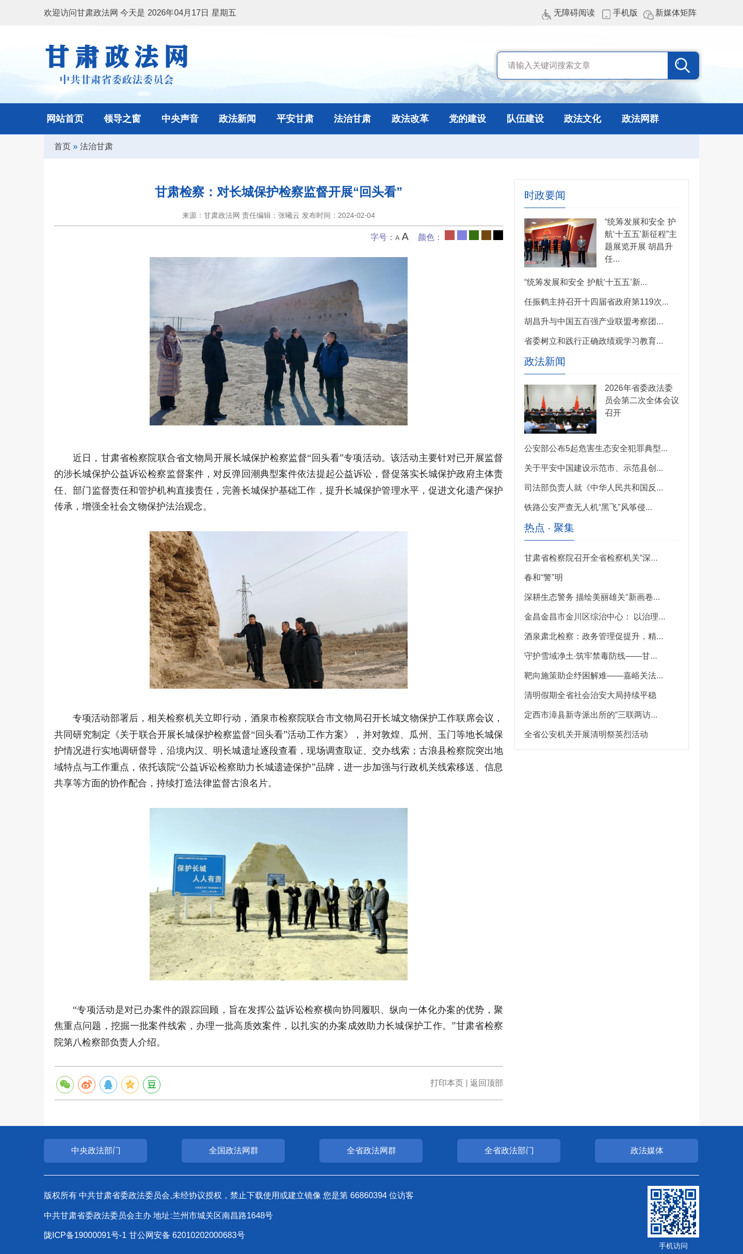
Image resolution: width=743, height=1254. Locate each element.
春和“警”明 (543, 577)
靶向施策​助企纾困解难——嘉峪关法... (593, 675)
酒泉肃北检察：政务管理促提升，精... (593, 636)
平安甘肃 (295, 119)
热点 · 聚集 (549, 527)
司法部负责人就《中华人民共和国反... (593, 487)
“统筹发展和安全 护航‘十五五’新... (585, 282)
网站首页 (65, 119)
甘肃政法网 (117, 64)
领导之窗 (122, 119)
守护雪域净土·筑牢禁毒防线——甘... (590, 656)
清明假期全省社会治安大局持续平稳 (590, 695)
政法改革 (410, 119)
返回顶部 (486, 1082)
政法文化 (582, 119)
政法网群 (640, 119)
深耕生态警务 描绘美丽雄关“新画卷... (592, 597)
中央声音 (180, 119)
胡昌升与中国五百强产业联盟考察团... (593, 321)
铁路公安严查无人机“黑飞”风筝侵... (588, 507)
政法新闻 (237, 119)
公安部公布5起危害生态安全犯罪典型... (596, 448)
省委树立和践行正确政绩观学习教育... (593, 341)
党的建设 (467, 119)
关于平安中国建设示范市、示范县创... (593, 468)
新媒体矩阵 (676, 12)
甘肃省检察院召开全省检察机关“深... (591, 557)
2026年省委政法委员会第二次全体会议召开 (642, 400)
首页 (62, 146)
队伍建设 (525, 119)
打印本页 (446, 1082)
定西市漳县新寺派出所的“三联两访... (591, 714)
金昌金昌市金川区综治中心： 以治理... (595, 616)
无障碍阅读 (574, 12)
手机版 (625, 12)
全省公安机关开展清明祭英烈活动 (586, 734)
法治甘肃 (352, 119)
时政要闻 (545, 195)
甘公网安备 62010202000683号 (187, 1235)
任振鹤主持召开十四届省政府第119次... (596, 301)
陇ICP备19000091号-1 (85, 1235)
